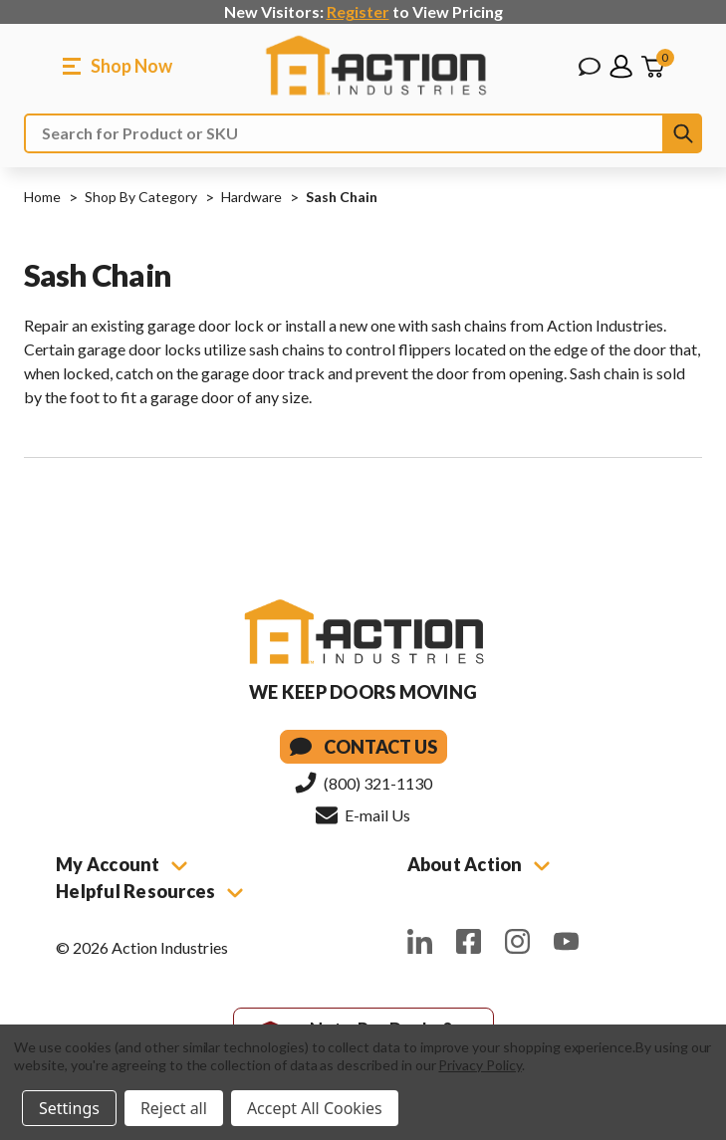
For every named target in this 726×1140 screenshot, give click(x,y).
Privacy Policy (479, 1064)
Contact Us (363, 747)
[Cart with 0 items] (652, 67)
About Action (478, 864)
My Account (121, 864)
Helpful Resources (149, 891)
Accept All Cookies (314, 1108)
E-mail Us (363, 814)
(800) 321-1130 (363, 783)
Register (358, 11)
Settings (69, 1108)
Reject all (173, 1108)
